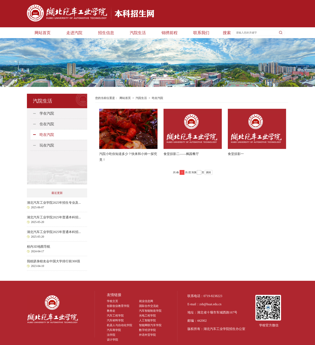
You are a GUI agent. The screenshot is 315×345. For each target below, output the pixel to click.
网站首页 (43, 33)
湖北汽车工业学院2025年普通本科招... (54, 217)
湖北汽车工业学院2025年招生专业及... (54, 202)
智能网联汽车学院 (150, 325)
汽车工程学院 (115, 315)
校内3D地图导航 (38, 246)
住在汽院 (47, 124)
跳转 (208, 172)
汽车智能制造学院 (150, 310)
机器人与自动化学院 (119, 325)
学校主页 (112, 301)
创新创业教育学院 (118, 305)
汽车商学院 (114, 330)
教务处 (111, 310)
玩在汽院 (47, 145)
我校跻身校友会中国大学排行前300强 (53, 261)
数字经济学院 (147, 330)
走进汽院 (74, 33)
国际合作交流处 (149, 305)
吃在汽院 (47, 135)
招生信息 (106, 33)
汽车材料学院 (115, 320)
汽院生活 (138, 33)
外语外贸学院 (147, 334)
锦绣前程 (170, 33)
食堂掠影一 (236, 154)
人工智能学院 (147, 320)
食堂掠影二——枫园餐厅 (181, 154)
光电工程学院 (147, 315)
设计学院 (112, 339)
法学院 (111, 334)
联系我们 (201, 33)
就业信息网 (146, 301)
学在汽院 (47, 113)
